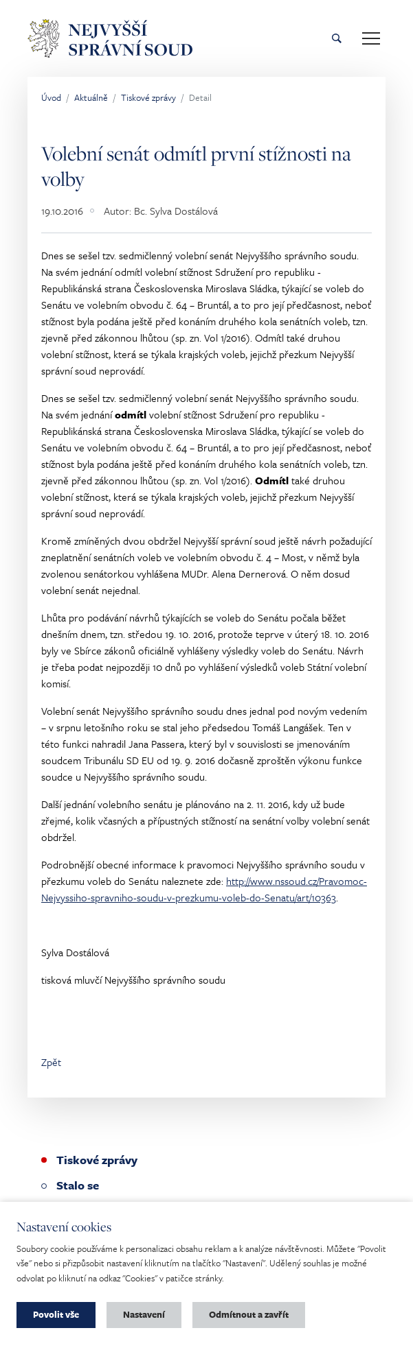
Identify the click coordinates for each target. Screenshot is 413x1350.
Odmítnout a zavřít (249, 1314)
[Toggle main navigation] (371, 38)
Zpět (51, 1061)
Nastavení (144, 1314)
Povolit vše (56, 1314)
